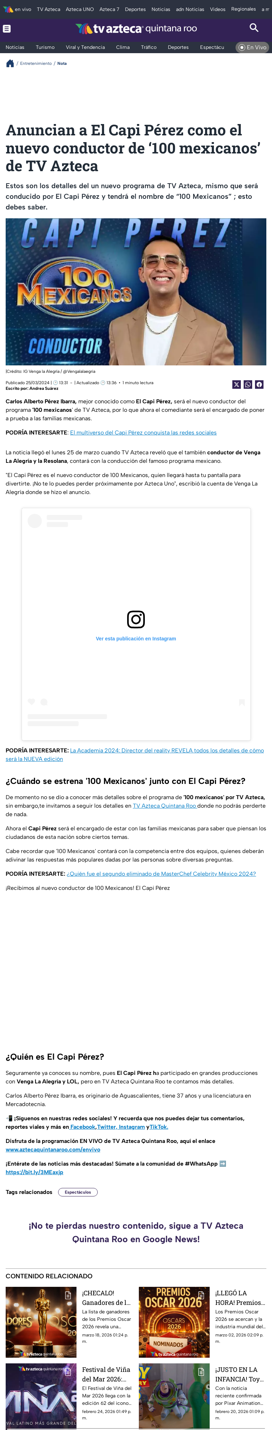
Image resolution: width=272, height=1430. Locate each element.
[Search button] (254, 28)
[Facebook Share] (259, 384)
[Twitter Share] (236, 384)
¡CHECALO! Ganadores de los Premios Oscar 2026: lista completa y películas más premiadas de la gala (107, 1298)
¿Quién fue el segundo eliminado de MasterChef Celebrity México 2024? (161, 873)
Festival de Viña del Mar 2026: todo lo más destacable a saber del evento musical (106, 1374)
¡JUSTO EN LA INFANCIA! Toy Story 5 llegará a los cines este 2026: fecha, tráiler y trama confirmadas (239, 1374)
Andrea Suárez (43, 388)
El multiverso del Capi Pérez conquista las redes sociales (143, 432)
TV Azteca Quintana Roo (165, 805)
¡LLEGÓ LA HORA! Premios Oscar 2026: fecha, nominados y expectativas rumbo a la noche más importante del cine (238, 1298)
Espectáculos (78, 1192)
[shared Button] (248, 384)
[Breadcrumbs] (13, 63)
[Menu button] (18, 28)
